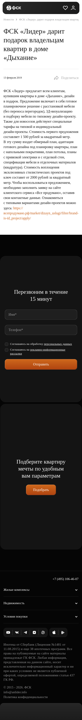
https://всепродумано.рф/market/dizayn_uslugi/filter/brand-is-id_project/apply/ (41, 213)
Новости (8, 19)
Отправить (41, 364)
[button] (66, 78)
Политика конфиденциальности (25, 697)
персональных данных (58, 344)
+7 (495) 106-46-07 (66, 579)
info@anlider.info (15, 692)
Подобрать (41, 490)
